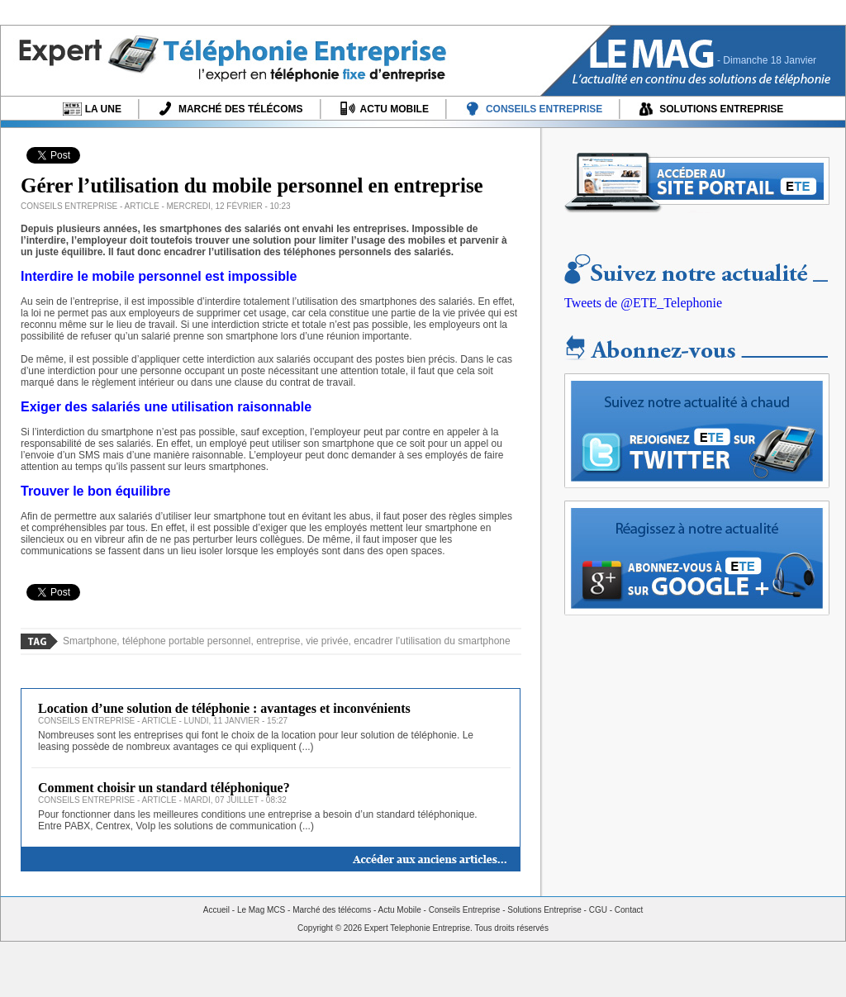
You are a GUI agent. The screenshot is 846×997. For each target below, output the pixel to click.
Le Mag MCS (261, 909)
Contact (629, 909)
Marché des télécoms (331, 909)
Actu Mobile (399, 909)
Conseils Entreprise (465, 909)
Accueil (216, 909)
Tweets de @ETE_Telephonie (643, 303)
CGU (598, 909)
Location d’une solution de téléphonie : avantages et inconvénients (224, 708)
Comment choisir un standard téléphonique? (164, 788)
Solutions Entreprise (544, 909)
